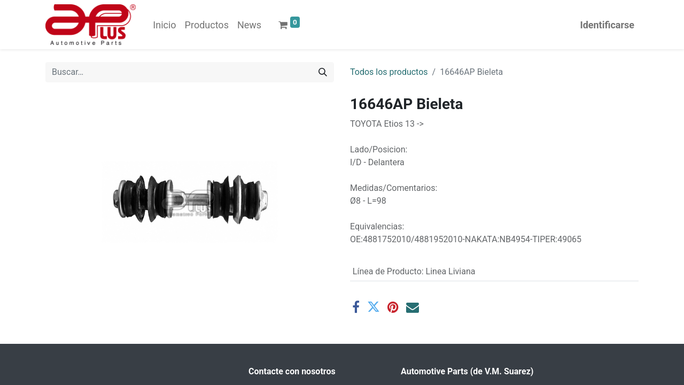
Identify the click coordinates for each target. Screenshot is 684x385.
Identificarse (607, 24)
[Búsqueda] (323, 72)
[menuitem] (164, 24)
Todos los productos (389, 72)
